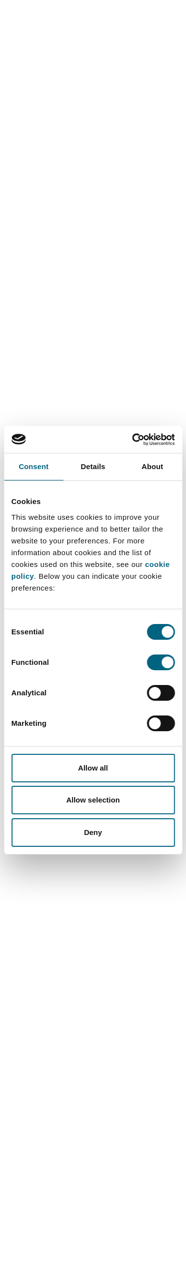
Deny (93, 832)
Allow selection (93, 800)
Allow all (93, 768)
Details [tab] (93, 466)
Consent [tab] (34, 466)
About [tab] (152, 466)
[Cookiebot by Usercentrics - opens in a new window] (133, 439)
